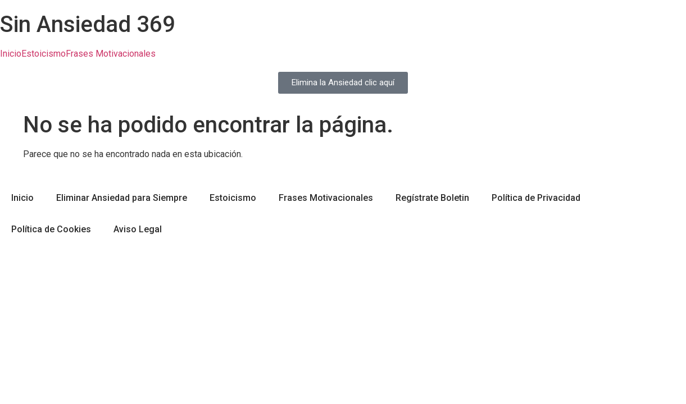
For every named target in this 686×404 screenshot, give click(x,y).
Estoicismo (43, 53)
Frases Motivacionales (111, 53)
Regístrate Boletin (432, 197)
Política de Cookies (51, 229)
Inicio (10, 53)
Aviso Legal (137, 229)
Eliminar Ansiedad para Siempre (121, 197)
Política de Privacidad (536, 197)
